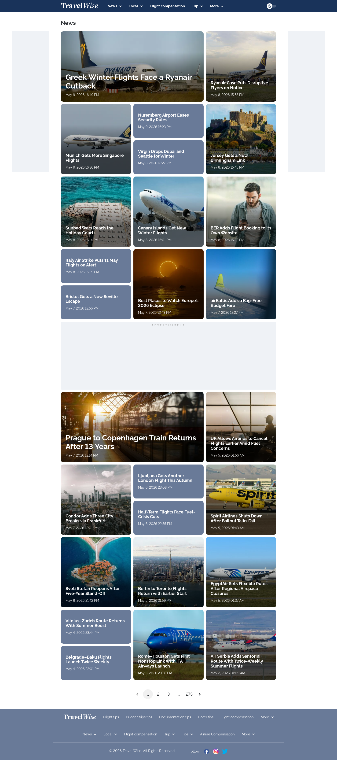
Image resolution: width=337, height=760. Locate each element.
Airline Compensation (217, 734)
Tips (187, 734)
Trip (197, 6)
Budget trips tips (139, 717)
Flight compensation (167, 6)
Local (136, 6)
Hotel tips (205, 717)
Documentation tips (175, 717)
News (115, 6)
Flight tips (111, 717)
